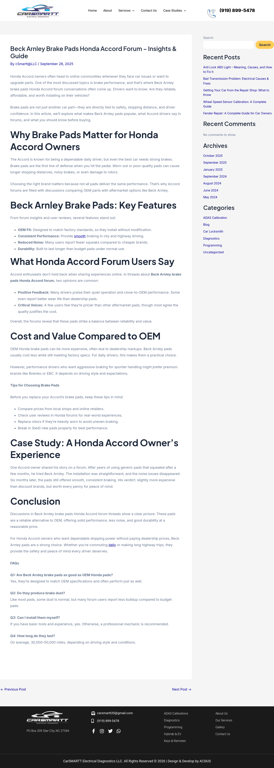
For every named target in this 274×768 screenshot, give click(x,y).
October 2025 (213, 155)
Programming (213, 244)
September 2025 (215, 162)
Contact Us (222, 734)
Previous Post (13, 689)
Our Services (223, 720)
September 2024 (215, 176)
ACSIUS (205, 761)
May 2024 (210, 196)
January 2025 (213, 169)
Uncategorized (213, 251)
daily (112, 545)
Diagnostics (211, 237)
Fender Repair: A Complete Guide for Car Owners (238, 113)
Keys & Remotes (175, 741)
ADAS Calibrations (176, 713)
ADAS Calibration (215, 217)
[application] (132, 10)
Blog (206, 223)
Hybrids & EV (172, 734)
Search (208, 38)
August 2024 (212, 183)
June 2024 (211, 189)
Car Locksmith (213, 230)
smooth (80, 236)
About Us (221, 713)
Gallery (220, 727)
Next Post (181, 689)
